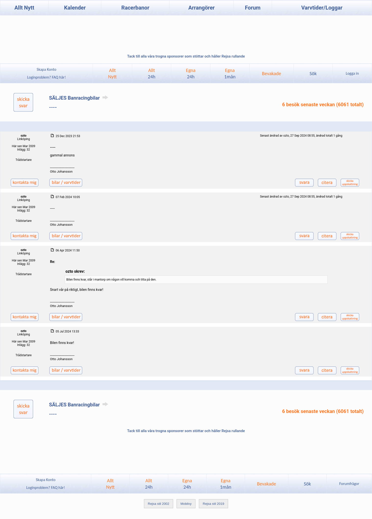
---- (53, 107)
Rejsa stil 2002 (158, 504)
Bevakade (271, 73)
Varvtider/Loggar (321, 8)
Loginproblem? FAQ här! (46, 77)
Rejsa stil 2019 (213, 504)
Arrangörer (201, 8)
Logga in (352, 73)
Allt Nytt (24, 8)
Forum (253, 8)
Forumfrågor (349, 483)
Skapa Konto (46, 69)
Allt (151, 73)
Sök (313, 73)
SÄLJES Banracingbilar (79, 98)
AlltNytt (112, 73)
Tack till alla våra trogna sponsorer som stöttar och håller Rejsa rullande (186, 56)
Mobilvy (186, 504)
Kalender (75, 8)
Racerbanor (135, 8)
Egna (190, 73)
